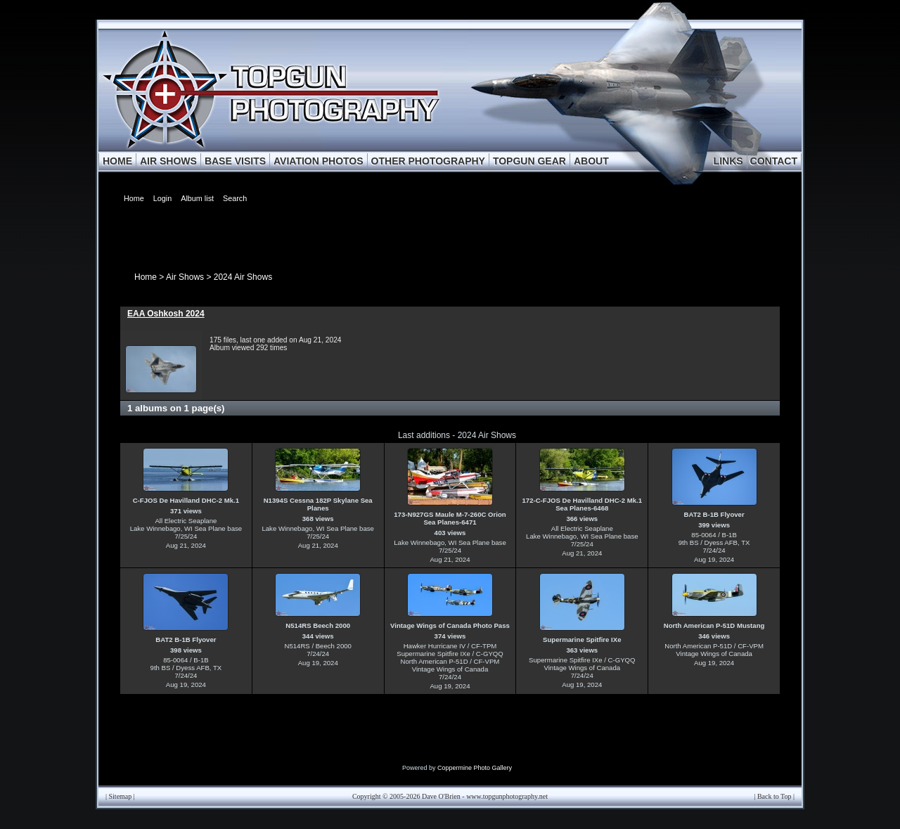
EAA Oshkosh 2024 (166, 314)
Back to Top (774, 796)
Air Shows (185, 277)
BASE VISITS (235, 161)
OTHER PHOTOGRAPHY (428, 161)
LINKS (728, 161)
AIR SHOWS (168, 161)
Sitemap (120, 796)
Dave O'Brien (441, 796)
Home (145, 277)
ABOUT (591, 161)
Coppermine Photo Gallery (474, 767)
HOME (117, 161)
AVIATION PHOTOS (319, 161)
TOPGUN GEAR (529, 161)
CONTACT (773, 161)
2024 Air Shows (243, 277)
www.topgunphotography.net (507, 796)
